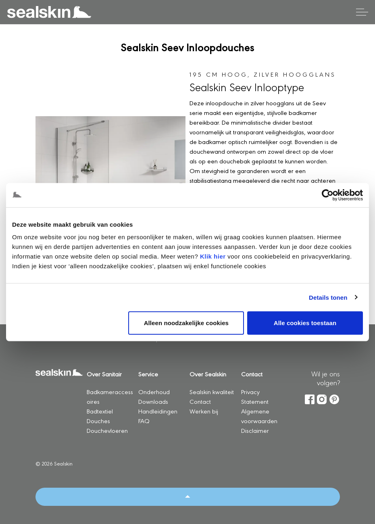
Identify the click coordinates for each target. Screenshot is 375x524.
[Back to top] (187, 497)
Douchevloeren (107, 430)
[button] (110, 172)
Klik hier (213, 256)
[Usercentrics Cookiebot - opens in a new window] (327, 195)
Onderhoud (154, 391)
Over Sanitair (104, 374)
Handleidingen (157, 411)
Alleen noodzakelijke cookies (186, 322)
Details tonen (328, 297)
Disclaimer (255, 430)
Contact (200, 401)
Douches (98, 420)
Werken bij (204, 411)
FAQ (144, 420)
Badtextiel (100, 411)
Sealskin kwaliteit (212, 391)
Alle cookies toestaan (305, 322)
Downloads (153, 401)
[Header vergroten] (362, 12)
